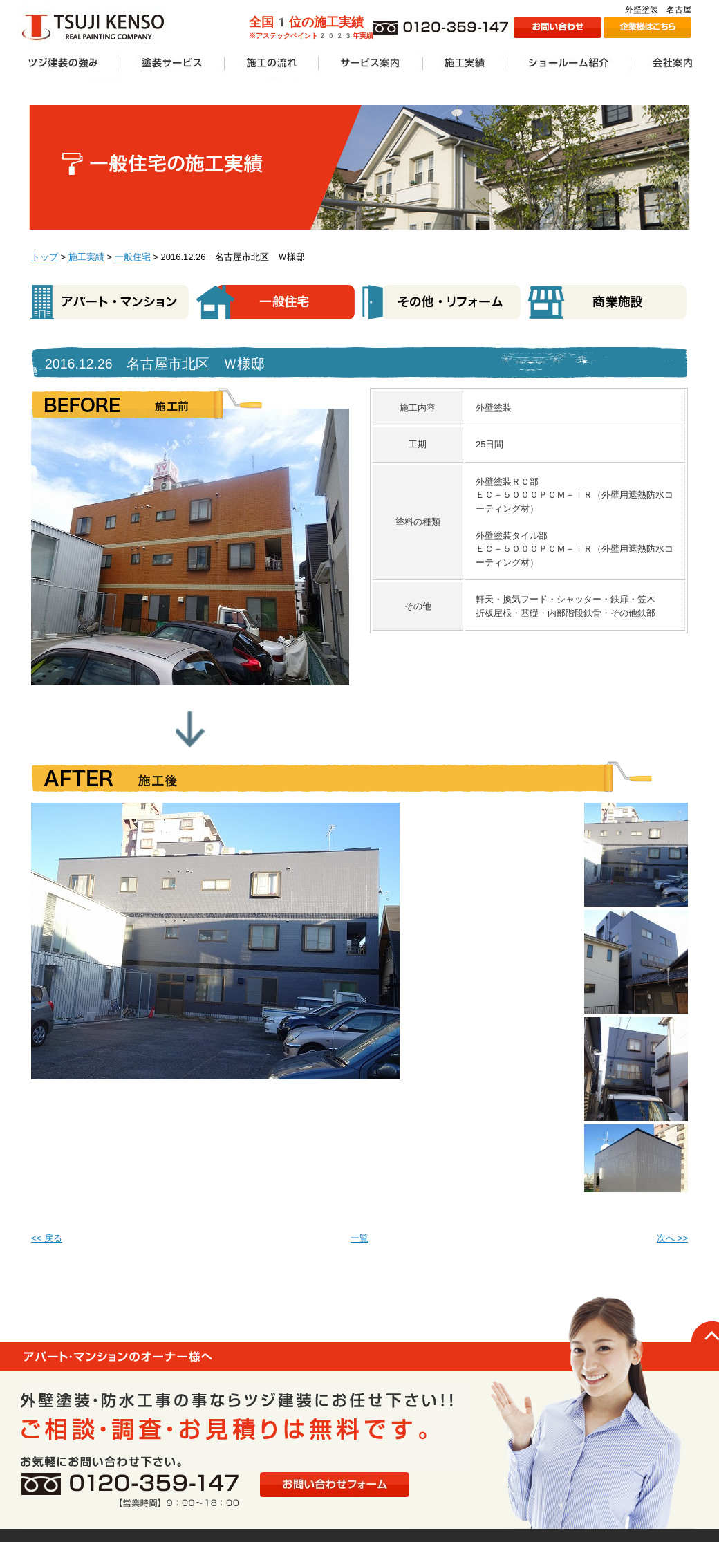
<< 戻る (46, 1238)
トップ (44, 257)
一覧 (359, 1238)
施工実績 (86, 257)
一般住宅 (133, 257)
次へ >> (672, 1238)
